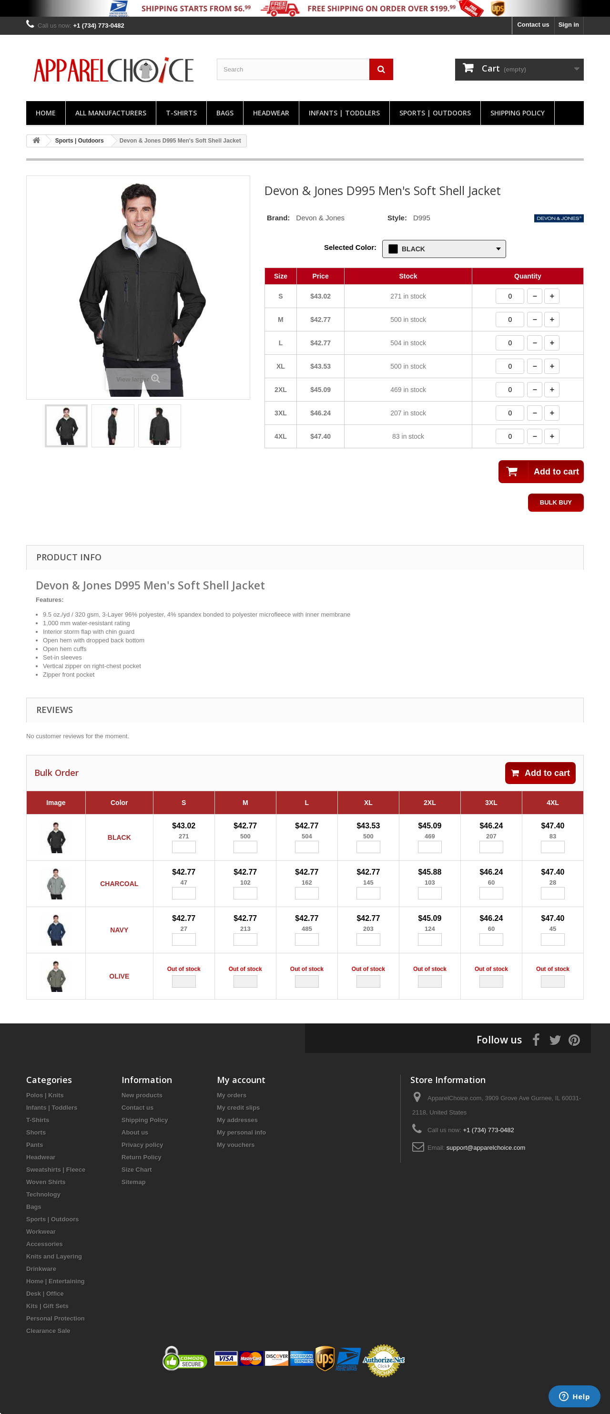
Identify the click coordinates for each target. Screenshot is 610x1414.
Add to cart (540, 773)
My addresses (237, 1146)
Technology (43, 1221)
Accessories (44, 1270)
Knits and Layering (54, 1283)
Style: (397, 218)
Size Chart (137, 1196)
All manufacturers (110, 112)
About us (135, 1159)
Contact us (533, 24)
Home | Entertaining (55, 1307)
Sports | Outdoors (435, 112)
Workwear (41, 1258)
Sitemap (134, 1208)
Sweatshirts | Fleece (55, 1196)
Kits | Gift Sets (47, 1332)
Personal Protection (55, 1345)
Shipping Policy (517, 112)
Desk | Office (45, 1320)
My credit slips (238, 1134)
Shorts (36, 1159)
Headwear (271, 112)
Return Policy (142, 1183)
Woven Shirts (46, 1208)
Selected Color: (350, 247)
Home (46, 112)
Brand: (278, 218)
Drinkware (41, 1295)
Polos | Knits (45, 1121)
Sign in (569, 24)
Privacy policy (142, 1171)
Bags (225, 112)
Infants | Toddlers (344, 112)
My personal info (241, 1159)
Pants (34, 1171)
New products (142, 1121)
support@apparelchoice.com (486, 1174)
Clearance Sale (48, 1357)
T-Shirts (181, 112)
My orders (231, 1121)
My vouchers (235, 1171)
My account (241, 1106)
